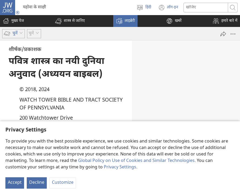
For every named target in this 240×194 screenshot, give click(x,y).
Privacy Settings (120, 167)
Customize (63, 183)
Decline (36, 183)
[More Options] (233, 34)
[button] (70, 21)
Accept (15, 183)
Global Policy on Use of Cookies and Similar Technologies (136, 161)
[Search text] (206, 7)
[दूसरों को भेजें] (223, 34)
